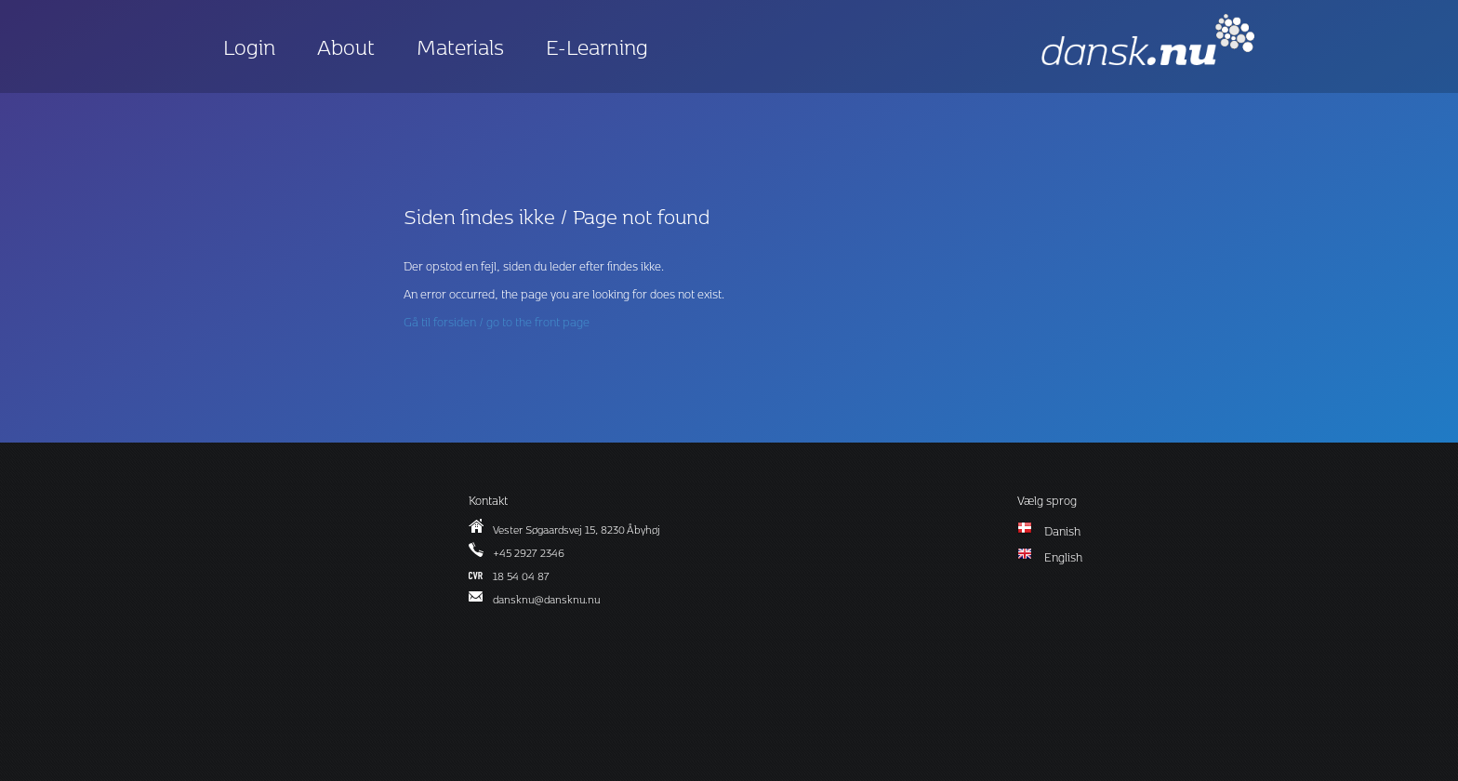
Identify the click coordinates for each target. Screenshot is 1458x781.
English (1063, 556)
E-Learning (597, 46)
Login (249, 46)
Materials (460, 46)
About (346, 46)
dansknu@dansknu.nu (546, 599)
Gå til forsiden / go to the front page (497, 321)
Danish (1062, 530)
